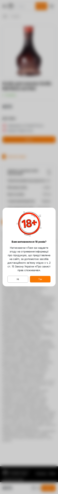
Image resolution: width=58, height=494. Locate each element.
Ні (18, 279)
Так (40, 279)
